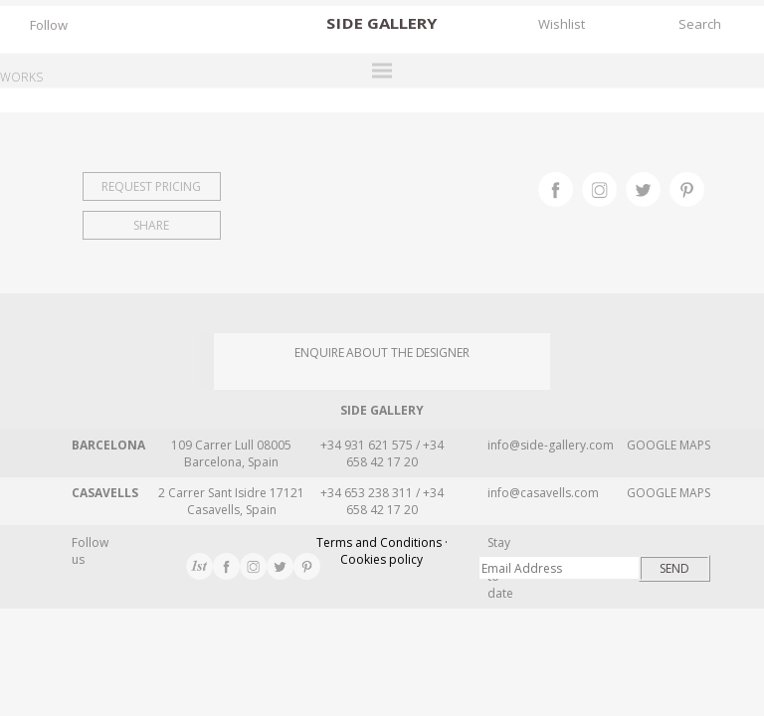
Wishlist (561, 24)
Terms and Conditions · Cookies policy (382, 551)
